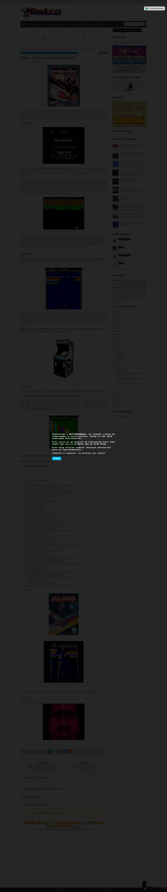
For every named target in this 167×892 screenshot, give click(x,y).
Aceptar (57, 458)
